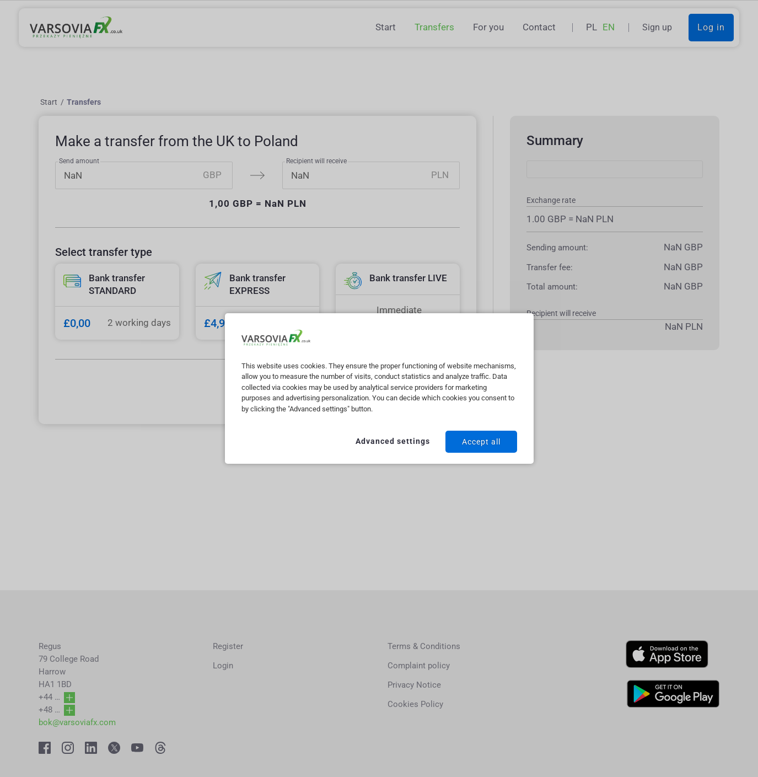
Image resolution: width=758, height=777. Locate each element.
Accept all (481, 441)
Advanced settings (393, 441)
